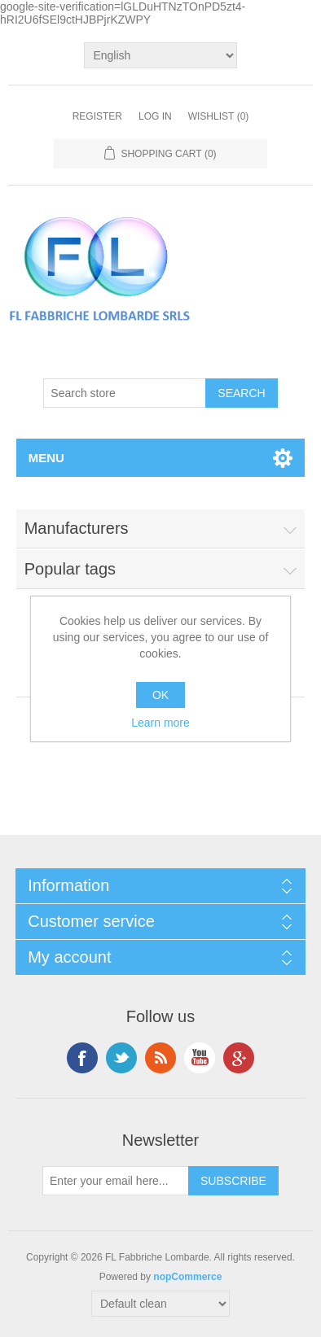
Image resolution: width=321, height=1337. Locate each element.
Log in (155, 116)
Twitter (121, 1057)
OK (160, 694)
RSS (160, 1057)
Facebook (82, 1057)
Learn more (160, 722)
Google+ (238, 1057)
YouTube (199, 1057)
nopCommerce (187, 1276)
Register (97, 116)
